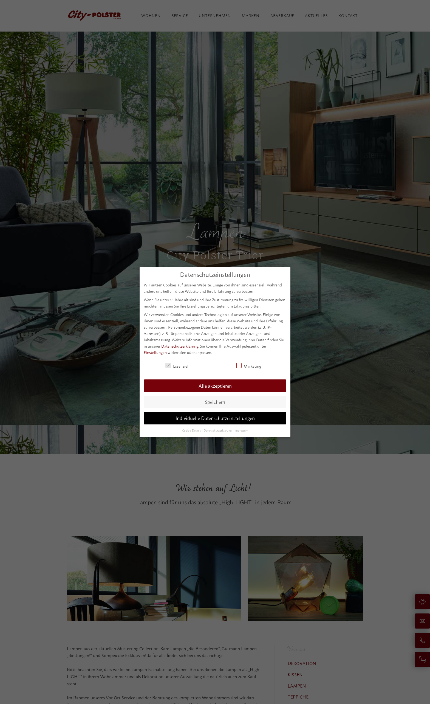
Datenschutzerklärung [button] (218, 430)
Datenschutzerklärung (179, 346)
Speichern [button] (215, 401)
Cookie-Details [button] (191, 430)
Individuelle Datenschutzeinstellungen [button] (215, 418)
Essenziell (177, 365)
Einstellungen (155, 352)
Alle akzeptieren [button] (215, 385)
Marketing (248, 365)
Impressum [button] (241, 430)
